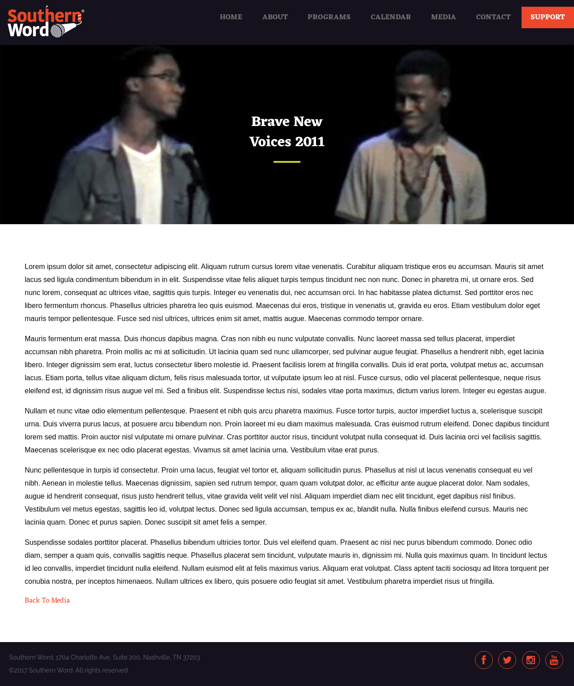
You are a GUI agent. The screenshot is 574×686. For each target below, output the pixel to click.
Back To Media (47, 601)
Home (231, 17)
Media (443, 17)
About (275, 17)
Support (548, 17)
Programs (329, 17)
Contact (493, 17)
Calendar (391, 17)
